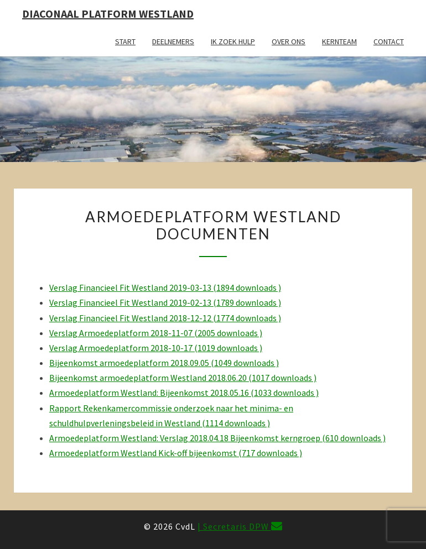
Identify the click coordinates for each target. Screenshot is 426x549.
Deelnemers (173, 41)
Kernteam (339, 41)
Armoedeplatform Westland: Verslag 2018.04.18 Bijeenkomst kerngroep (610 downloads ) (217, 437)
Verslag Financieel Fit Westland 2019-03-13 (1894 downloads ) (165, 287)
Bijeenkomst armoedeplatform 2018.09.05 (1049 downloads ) (164, 362)
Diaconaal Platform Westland (108, 13)
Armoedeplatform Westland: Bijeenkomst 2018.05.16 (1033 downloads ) (184, 392)
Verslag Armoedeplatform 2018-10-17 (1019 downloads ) (155, 347)
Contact (388, 41)
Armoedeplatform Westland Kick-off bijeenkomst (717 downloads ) (175, 452)
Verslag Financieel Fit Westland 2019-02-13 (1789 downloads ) (165, 302)
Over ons (288, 41)
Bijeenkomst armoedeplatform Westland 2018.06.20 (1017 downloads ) (182, 377)
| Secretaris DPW (240, 526)
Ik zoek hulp (233, 41)
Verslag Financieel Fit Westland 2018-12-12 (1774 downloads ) (165, 317)
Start (125, 41)
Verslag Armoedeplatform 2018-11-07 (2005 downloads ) (155, 332)
